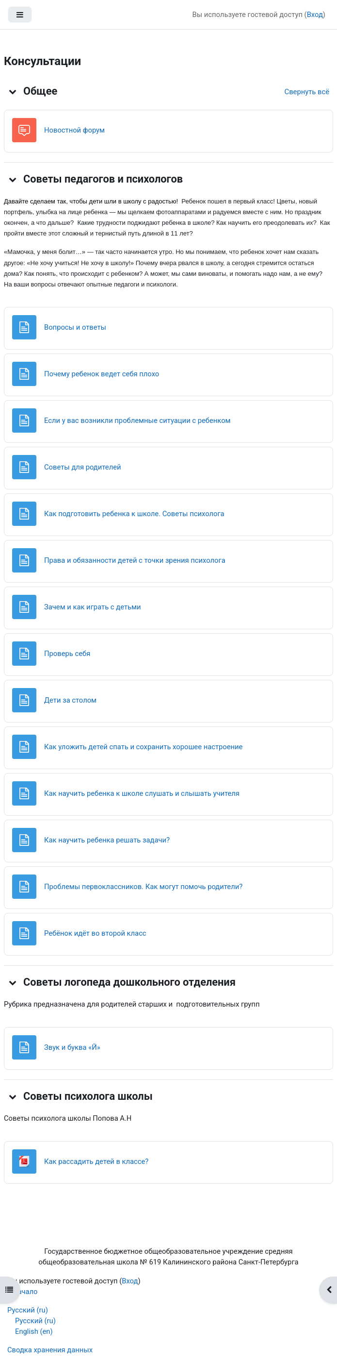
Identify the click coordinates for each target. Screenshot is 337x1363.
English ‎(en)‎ (34, 1331)
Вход (315, 14)
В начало (22, 1291)
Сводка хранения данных (50, 1350)
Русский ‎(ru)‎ (27, 1310)
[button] (12, 91)
